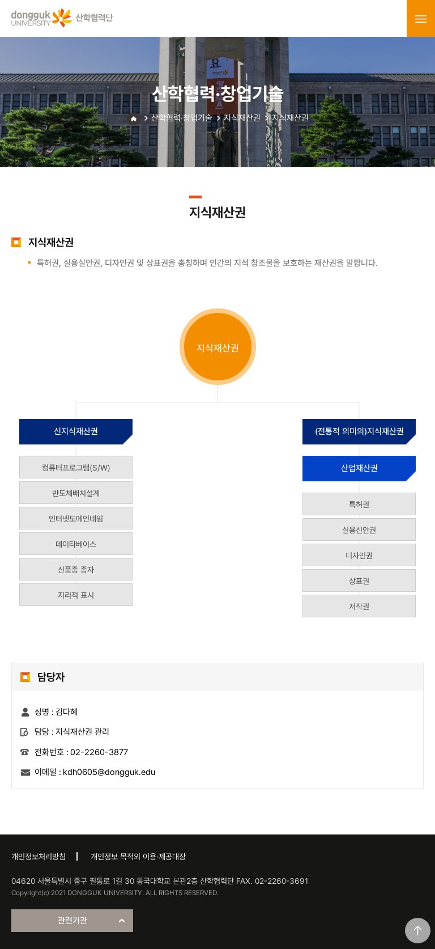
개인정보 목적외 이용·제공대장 (138, 856)
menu (421, 19)
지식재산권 (242, 118)
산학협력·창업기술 (181, 118)
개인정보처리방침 (38, 856)
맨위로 (417, 930)
